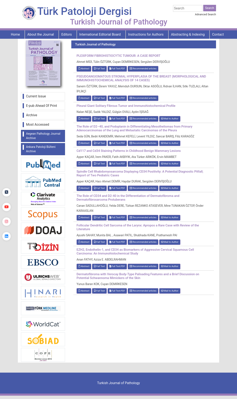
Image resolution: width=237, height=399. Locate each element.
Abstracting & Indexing (187, 34)
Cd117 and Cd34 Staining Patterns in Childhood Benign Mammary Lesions (129, 151)
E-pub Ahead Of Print (41, 106)
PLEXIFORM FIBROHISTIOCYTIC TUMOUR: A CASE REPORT (118, 56)
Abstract (83, 68)
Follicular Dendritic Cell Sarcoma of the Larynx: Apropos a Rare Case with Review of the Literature (138, 227)
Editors (66, 34)
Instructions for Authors (146, 34)
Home (15, 34)
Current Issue (36, 96)
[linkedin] (6, 236)
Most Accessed (37, 125)
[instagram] (6, 221)
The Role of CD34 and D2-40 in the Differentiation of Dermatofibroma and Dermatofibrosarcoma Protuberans (128, 197)
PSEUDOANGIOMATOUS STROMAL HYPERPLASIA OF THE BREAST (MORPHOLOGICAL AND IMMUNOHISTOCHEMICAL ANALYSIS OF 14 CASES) (141, 78)
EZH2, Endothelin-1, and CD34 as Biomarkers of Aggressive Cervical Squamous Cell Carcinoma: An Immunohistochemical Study (135, 251)
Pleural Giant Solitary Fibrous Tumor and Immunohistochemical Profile (126, 106)
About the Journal (40, 34)
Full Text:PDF (117, 68)
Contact (218, 34)
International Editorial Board (100, 34)
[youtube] (6, 207)
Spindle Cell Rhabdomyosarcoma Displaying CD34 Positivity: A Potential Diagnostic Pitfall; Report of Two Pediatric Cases (140, 173)
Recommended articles (143, 68)
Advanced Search (205, 14)
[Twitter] (6, 192)
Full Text (99, 68)
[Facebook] (6, 177)
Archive (31, 115)
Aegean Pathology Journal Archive (43, 136)
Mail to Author (169, 118)
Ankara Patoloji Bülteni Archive (41, 149)
